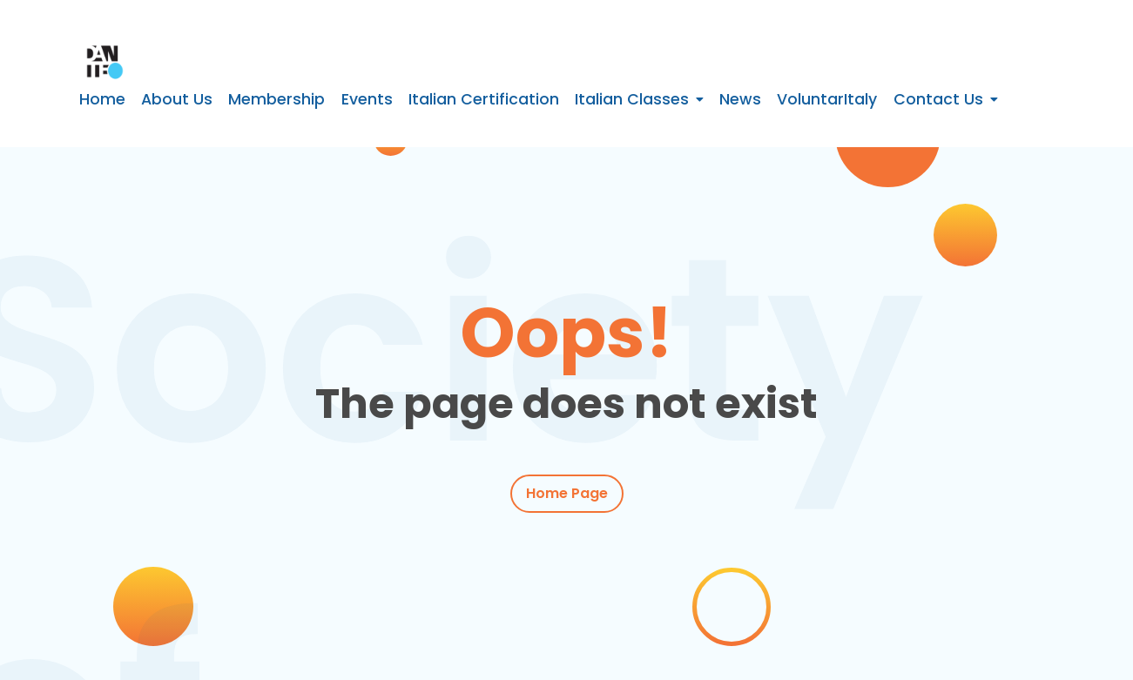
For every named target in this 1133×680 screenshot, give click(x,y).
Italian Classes (632, 99)
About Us (176, 99)
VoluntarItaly (827, 99)
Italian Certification (483, 99)
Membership (276, 99)
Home (102, 99)
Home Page (567, 494)
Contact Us (938, 99)
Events (367, 99)
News (740, 99)
